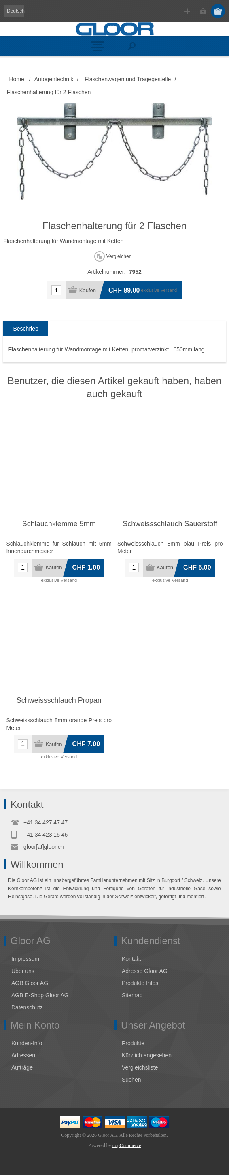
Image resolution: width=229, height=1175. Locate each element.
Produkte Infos (140, 983)
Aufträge (22, 1067)
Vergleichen (119, 256)
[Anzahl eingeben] (56, 290)
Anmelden (203, 11)
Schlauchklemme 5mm (59, 524)
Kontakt (131, 958)
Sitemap (132, 995)
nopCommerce (126, 1145)
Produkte (133, 1043)
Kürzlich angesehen (147, 1055)
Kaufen (87, 290)
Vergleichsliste (140, 1067)
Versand (169, 290)
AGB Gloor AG (29, 983)
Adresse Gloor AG (145, 971)
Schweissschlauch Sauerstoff (170, 524)
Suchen (131, 1079)
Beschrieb (25, 328)
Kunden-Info (26, 1043)
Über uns (22, 971)
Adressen (23, 1055)
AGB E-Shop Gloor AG (40, 995)
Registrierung (187, 11)
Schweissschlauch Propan (59, 700)
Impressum (25, 958)
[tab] (25, 328)
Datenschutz (27, 1007)
